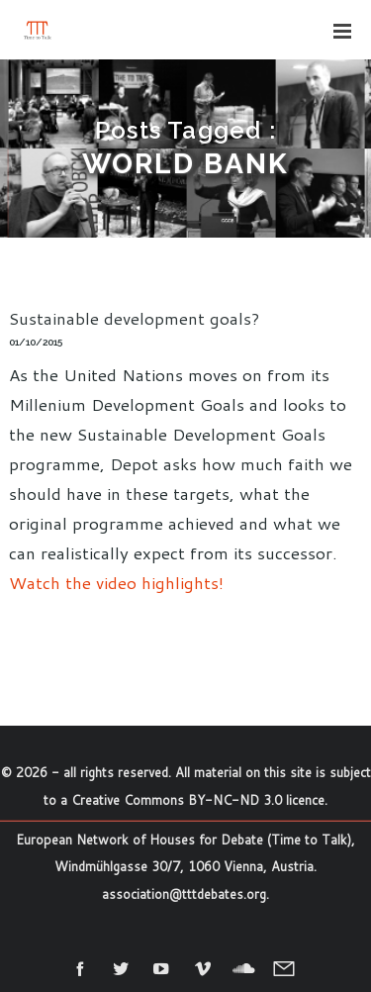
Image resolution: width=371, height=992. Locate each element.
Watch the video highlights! (116, 582)
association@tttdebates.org (184, 894)
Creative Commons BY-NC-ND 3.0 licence (198, 800)
